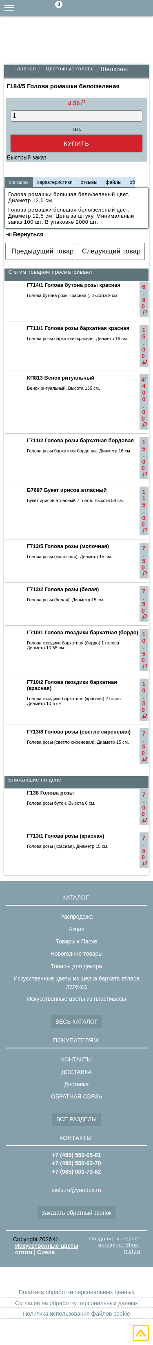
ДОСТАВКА (76, 1072)
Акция (76, 929)
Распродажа (76, 916)
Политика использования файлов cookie (76, 1313)
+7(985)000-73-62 (112, 8)
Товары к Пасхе (77, 941)
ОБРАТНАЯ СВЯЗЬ (76, 1096)
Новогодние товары (77, 953)
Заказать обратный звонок (77, 1213)
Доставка (76, 1084)
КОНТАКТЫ (76, 1059)
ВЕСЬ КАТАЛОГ (76, 1021)
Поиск (79, 8)
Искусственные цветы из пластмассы (76, 999)
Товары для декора (76, 966)
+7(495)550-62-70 (128, 8)
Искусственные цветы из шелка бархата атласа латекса (76, 982)
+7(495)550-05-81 (145, 8)
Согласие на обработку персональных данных (76, 1303)
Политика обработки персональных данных (76, 1292)
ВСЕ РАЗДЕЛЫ (76, 1119)
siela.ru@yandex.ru (96, 8)
